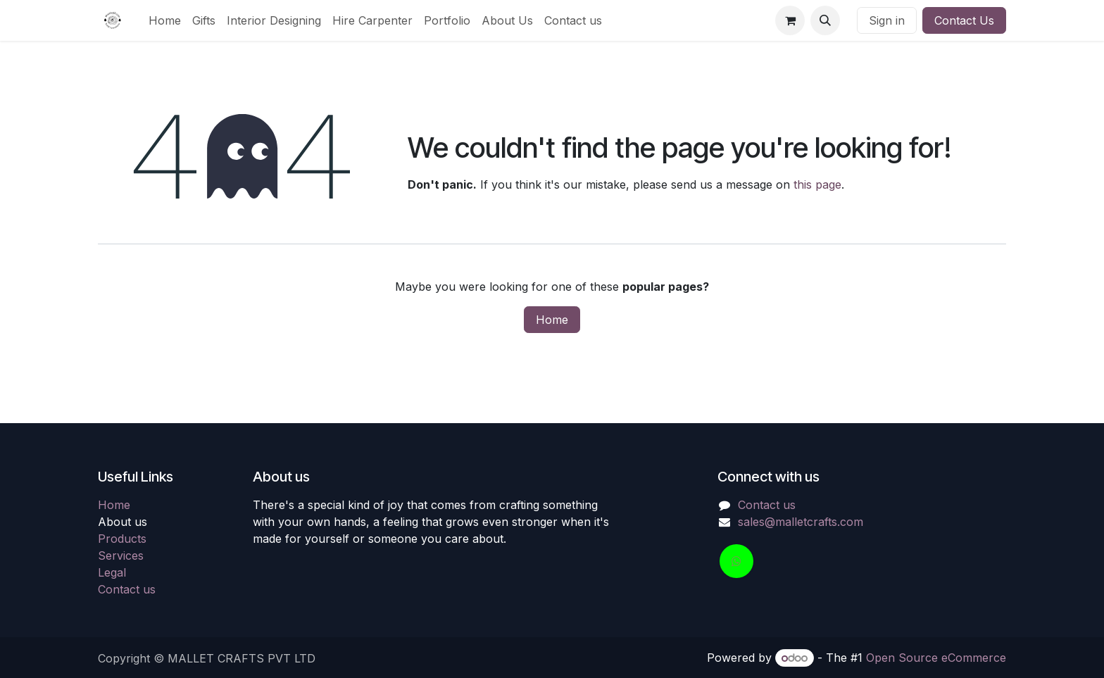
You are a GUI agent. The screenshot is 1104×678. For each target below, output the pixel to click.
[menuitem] (165, 20)
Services (121, 555)
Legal (112, 572)
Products (122, 539)
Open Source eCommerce (936, 658)
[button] (825, 20)
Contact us (127, 589)
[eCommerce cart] (790, 20)
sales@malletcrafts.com (800, 522)
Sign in (887, 20)
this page (817, 184)
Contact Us (964, 20)
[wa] (736, 561)
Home (552, 320)
